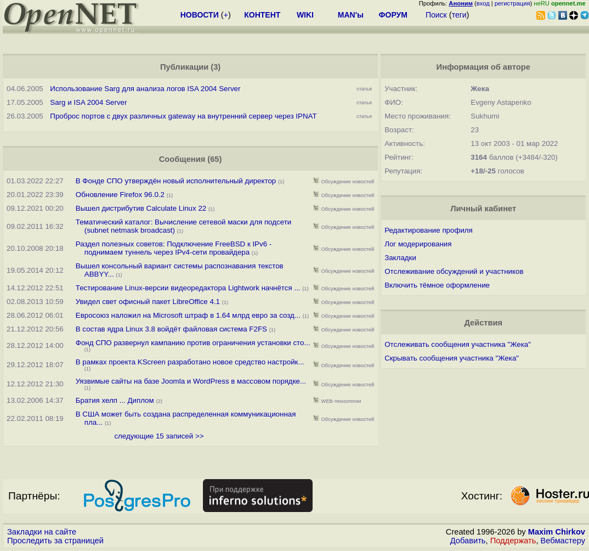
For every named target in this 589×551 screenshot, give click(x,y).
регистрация (512, 3)
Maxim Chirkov (556, 531)
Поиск (436, 14)
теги (459, 14)
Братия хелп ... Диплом (116, 400)
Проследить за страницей (55, 540)
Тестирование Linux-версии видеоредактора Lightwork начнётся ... (188, 288)
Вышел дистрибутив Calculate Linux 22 (141, 208)
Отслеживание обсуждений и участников (453, 271)
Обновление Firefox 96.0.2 (120, 194)
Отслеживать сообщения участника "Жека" (457, 344)
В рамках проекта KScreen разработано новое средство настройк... (190, 362)
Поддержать (513, 540)
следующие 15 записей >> (158, 436)
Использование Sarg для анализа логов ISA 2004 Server (145, 89)
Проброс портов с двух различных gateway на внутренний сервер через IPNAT (183, 116)
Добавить (468, 540)
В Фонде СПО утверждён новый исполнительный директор (176, 181)
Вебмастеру (563, 540)
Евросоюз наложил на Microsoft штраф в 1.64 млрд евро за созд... (188, 315)
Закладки (400, 258)
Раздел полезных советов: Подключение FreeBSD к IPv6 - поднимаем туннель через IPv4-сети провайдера (173, 248)
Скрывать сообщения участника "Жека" (451, 358)
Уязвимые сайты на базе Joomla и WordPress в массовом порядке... (191, 381)
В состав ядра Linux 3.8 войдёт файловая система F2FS (171, 329)
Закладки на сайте (41, 531)
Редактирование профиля (428, 230)
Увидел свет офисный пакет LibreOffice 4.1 (148, 301)
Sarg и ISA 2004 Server (88, 102)
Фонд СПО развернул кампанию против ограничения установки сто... (193, 343)
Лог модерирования (417, 244)
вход (483, 3)
